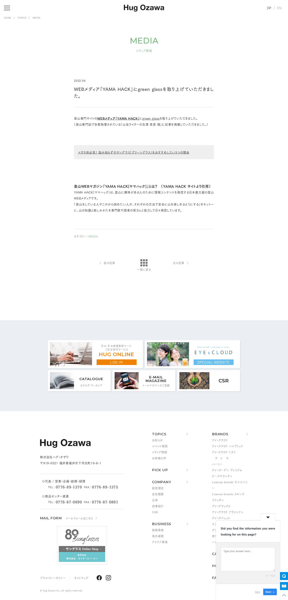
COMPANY (161, 482)
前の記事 (109, 263)
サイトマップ (81, 578)
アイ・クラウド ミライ (224, 452)
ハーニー (217, 464)
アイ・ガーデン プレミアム (227, 470)
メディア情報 (159, 452)
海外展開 (158, 536)
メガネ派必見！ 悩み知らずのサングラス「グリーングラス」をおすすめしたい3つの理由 (133, 152)
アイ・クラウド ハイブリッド (227, 446)
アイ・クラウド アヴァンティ (227, 512)
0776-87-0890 (69, 502)
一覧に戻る (144, 265)
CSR (155, 512)
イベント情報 (160, 446)
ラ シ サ (220, 458)
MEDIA (36, 17)
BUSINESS (161, 524)
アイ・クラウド (220, 440)
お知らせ (157, 440)
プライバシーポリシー (53, 578)
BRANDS (220, 434)
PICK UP (160, 470)
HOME (7, 17)
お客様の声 (159, 458)
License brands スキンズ (228, 494)
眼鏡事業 (158, 530)
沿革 (155, 500)
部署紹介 (158, 506)
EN (279, 8)
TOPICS (22, 17)
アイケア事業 (160, 542)
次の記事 (178, 263)
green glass (150, 118)
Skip (257, 591)
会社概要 (158, 494)
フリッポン (218, 500)
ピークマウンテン (222, 476)
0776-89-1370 (69, 487)
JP (269, 8)
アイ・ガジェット (221, 518)
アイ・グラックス (221, 506)
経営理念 (158, 488)
